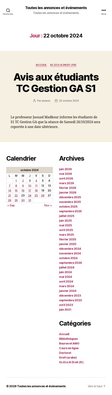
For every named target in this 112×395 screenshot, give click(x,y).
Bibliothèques (68, 338)
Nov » (48, 205)
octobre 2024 (68, 258)
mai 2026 (65, 173)
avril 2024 (66, 281)
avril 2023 (66, 305)
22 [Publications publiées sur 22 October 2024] (16, 195)
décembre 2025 (70, 197)
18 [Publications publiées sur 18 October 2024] (36, 190)
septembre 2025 (70, 211)
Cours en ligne (69, 348)
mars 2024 (66, 286)
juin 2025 (65, 220)
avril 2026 (66, 178)
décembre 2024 (70, 248)
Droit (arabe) (68, 357)
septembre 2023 (70, 300)
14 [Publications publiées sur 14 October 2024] (9, 190)
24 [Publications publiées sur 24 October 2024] (29, 195)
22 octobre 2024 (69, 100)
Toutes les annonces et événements (56, 8)
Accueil (41, 65)
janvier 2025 (67, 244)
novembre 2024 (70, 253)
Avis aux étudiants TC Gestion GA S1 (56, 82)
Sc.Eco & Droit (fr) (63, 65)
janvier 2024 (67, 290)
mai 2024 (65, 276)
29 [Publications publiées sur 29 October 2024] (16, 200)
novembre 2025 (70, 202)
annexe (46, 100)
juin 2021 (65, 309)
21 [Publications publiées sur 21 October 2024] (9, 195)
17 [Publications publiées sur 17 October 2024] (29, 190)
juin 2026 (65, 169)
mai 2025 (65, 225)
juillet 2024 (66, 267)
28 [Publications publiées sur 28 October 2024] (9, 200)
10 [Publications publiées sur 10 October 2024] (29, 185)
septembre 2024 (70, 262)
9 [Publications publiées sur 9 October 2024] (23, 185)
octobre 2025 (68, 206)
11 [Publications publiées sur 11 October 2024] (36, 185)
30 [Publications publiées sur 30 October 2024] (23, 200)
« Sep (11, 205)
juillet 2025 (66, 216)
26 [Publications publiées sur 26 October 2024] (42, 195)
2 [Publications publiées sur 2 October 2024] (23, 180)
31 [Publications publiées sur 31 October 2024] (29, 200)
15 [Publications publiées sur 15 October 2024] (16, 190)
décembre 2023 (70, 295)
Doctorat (65, 352)
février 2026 (67, 187)
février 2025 (67, 239)
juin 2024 (65, 272)
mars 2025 (66, 234)
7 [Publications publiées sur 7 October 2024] (9, 185)
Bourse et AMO (69, 343)
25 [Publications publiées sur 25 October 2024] (36, 195)
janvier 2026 (67, 192)
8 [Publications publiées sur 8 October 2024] (16, 185)
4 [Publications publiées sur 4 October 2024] (36, 180)
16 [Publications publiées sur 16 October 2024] (22, 190)
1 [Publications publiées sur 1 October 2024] (16, 180)
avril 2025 (66, 230)
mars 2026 (66, 183)
